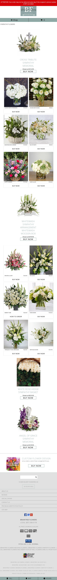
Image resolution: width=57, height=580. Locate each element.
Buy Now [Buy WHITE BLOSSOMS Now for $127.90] (41, 354)
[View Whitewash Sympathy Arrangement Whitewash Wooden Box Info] (28, 204)
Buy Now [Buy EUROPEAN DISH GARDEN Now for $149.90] (16, 149)
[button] (28, 541)
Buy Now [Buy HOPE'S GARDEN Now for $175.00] (16, 186)
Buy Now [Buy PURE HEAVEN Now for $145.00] (41, 316)
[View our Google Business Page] (28, 515)
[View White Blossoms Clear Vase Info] (41, 334)
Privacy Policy (16, 573)
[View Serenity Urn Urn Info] (16, 297)
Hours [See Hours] (47, 578)
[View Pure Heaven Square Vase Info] (41, 297)
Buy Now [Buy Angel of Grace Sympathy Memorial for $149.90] (28, 447)
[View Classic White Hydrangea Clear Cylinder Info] (16, 92)
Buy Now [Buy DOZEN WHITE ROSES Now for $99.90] (41, 112)
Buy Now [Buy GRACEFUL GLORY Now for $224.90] (16, 279)
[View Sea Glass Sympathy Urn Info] (41, 260)
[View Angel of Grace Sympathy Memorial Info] (28, 419)
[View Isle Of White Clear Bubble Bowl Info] (41, 129)
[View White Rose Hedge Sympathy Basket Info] (28, 372)
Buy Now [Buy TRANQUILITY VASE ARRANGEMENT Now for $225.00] (16, 354)
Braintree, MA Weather (19, 565)
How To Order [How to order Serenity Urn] (16, 316)
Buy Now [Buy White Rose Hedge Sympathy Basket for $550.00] (28, 397)
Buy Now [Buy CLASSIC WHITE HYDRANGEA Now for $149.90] (16, 112)
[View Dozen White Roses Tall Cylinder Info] (41, 92)
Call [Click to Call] (9, 578)
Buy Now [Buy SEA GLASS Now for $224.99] (41, 279)
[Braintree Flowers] (28, 15)
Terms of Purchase (29, 573)
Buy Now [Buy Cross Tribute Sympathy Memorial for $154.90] (28, 71)
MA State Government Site (36, 565)
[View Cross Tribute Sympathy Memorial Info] (28, 43)
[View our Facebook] (25, 515)
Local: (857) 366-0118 (28, 522)
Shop (14, 20)
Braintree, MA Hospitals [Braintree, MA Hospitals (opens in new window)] (38, 562)
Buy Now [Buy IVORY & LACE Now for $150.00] (41, 186)
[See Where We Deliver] (28, 486)
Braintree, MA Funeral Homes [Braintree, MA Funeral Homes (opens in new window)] (20, 562)
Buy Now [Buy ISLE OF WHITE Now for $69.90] (41, 149)
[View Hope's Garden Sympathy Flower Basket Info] (16, 166)
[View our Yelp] (31, 515)
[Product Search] (29, 477)
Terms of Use (40, 573)
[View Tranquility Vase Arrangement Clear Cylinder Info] (16, 334)
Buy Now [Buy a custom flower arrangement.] (36, 465)
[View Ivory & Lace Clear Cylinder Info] (41, 166)
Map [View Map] (28, 578)
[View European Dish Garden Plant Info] (16, 129)
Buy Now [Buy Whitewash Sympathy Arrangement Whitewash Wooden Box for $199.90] (28, 239)
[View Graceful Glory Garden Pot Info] (16, 260)
